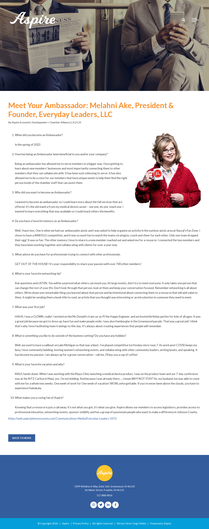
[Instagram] (93, 505)
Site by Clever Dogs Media (131, 523)
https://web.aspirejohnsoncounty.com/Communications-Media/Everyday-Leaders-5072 (62, 418)
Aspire (65, 523)
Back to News (21, 437)
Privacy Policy (81, 523)
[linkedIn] (108, 505)
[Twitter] (101, 505)
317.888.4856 (104, 495)
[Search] (183, 20)
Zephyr (168, 523)
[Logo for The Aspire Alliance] (33, 19)
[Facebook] (115, 505)
